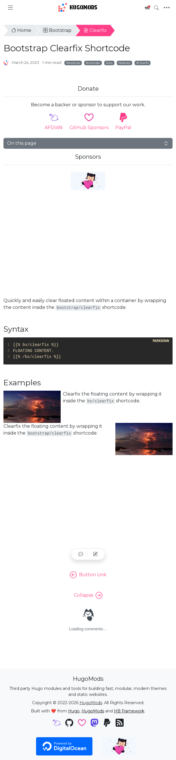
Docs (109, 62)
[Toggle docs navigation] (10, 8)
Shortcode (93, 62)
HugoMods (77, 7)
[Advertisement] (88, 250)
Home (21, 30)
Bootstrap (57, 30)
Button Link (88, 574)
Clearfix (95, 30)
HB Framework (129, 711)
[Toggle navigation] (167, 8)
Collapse (88, 595)
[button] (81, 554)
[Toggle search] (156, 7)
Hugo (74, 711)
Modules (124, 62)
